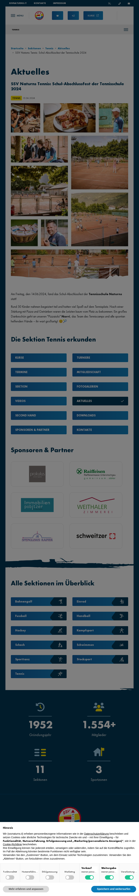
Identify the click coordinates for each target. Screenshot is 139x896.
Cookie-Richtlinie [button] (12, 844)
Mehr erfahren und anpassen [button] (26, 889)
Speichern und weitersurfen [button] (113, 889)
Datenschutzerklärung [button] (96, 833)
